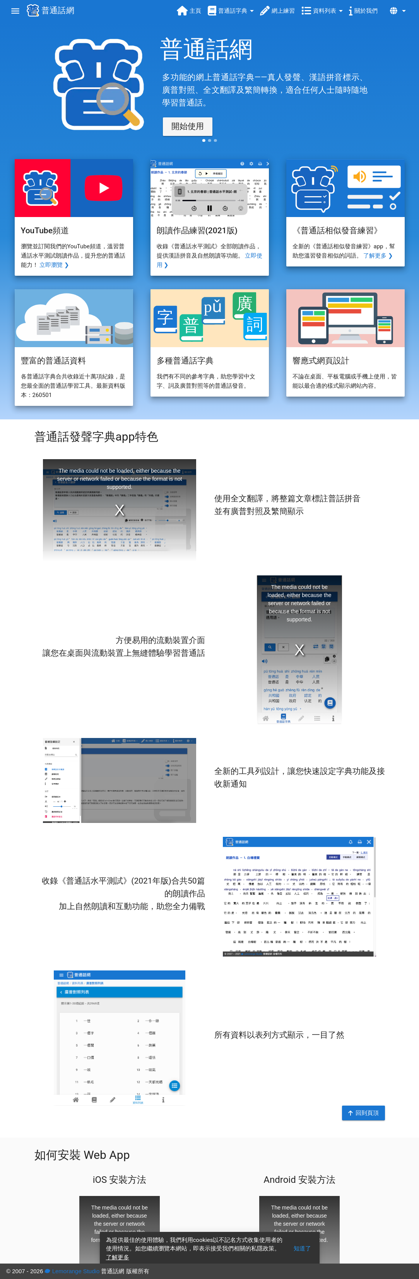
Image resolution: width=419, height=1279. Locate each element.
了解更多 (117, 1257)
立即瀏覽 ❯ (54, 264)
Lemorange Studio (71, 1271)
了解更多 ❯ (378, 255)
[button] (187, 126)
